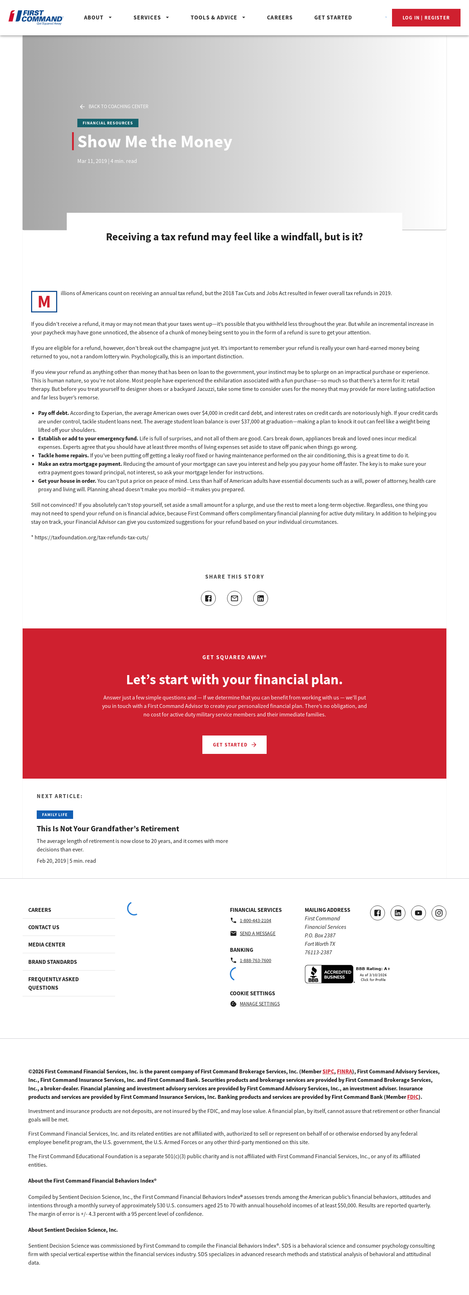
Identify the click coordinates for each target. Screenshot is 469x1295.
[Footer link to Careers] (69, 909)
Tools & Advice (219, 17)
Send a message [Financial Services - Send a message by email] (252, 933)
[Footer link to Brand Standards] (69, 961)
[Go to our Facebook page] (377, 913)
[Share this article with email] (234, 598)
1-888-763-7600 (250, 960)
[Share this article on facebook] (208, 598)
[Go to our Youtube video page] (418, 913)
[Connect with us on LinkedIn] (398, 913)
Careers (280, 17)
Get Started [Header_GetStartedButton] (333, 17)
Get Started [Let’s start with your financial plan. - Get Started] (235, 744)
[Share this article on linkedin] (260, 598)
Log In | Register (426, 17)
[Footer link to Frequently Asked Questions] (69, 983)
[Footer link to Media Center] (69, 944)
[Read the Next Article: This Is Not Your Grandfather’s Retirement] (132, 828)
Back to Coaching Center (113, 106)
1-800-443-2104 (250, 920)
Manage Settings (255, 1003)
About (99, 17)
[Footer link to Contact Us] (69, 927)
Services (152, 17)
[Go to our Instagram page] (439, 913)
